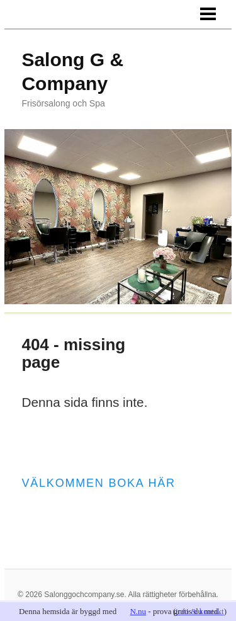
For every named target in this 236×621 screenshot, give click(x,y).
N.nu (138, 611)
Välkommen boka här (98, 483)
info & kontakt (200, 611)
